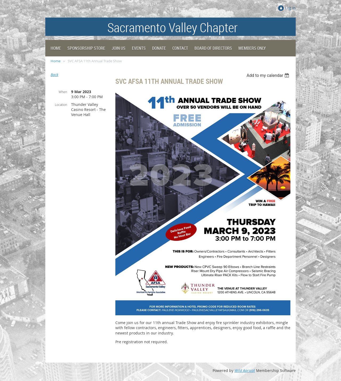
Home (55, 61)
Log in (290, 7)
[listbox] (268, 75)
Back (54, 74)
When (63, 92)
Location (61, 104)
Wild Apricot (244, 370)
